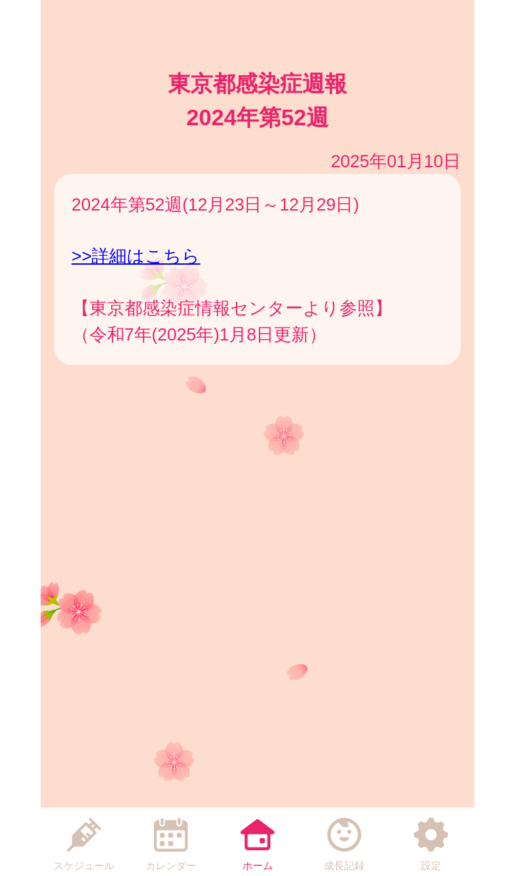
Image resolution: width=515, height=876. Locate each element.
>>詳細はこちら (136, 255)
